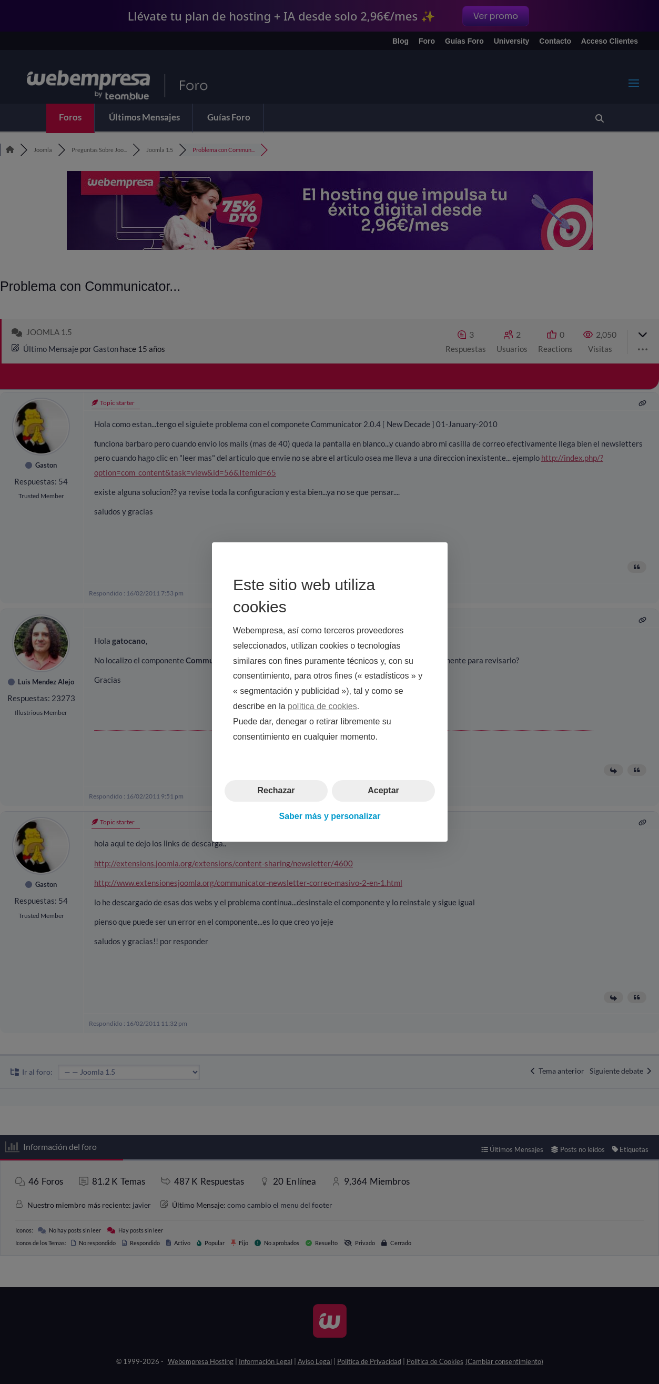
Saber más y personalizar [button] (329, 816)
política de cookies (322, 706)
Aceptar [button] (383, 790)
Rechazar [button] (276, 790)
